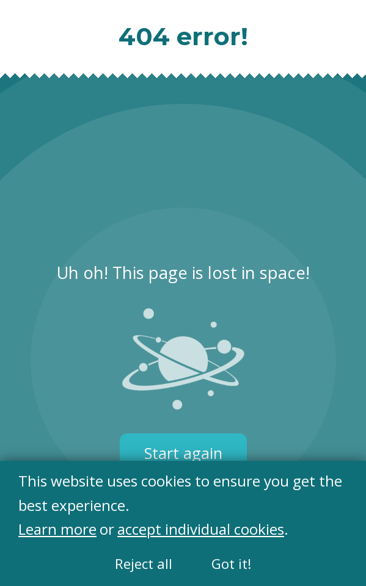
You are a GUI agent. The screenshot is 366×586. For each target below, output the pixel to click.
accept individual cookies (200, 529)
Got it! (231, 563)
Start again (183, 453)
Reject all (143, 563)
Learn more (57, 529)
